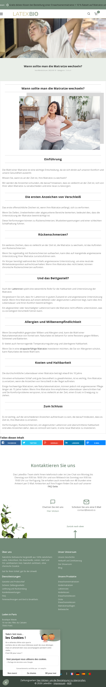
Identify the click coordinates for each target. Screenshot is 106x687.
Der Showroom (65, 564)
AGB (69, 683)
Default (68, 70)
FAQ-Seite (53, 486)
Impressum (59, 683)
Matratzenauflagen (66, 605)
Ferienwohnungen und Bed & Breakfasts (20, 599)
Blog (60, 567)
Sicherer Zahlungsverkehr (13, 585)
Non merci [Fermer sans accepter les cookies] (12, 673)
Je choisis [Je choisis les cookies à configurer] (31, 673)
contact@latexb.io (86, 510)
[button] (5, 682)
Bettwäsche (63, 609)
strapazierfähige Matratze (33, 348)
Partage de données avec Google (20, 662)
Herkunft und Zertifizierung (70, 560)
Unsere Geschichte (66, 557)
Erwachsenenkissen (66, 596)
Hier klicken (53, 511)
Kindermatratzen (65, 585)
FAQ (4, 596)
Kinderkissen (63, 592)
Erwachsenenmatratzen (68, 581)
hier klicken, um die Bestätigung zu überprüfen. (61, 680)
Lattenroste (63, 588)
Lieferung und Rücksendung (14, 588)
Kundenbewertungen (11, 592)
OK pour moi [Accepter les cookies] (50, 673)
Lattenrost (17, 288)
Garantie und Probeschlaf (13, 581)
